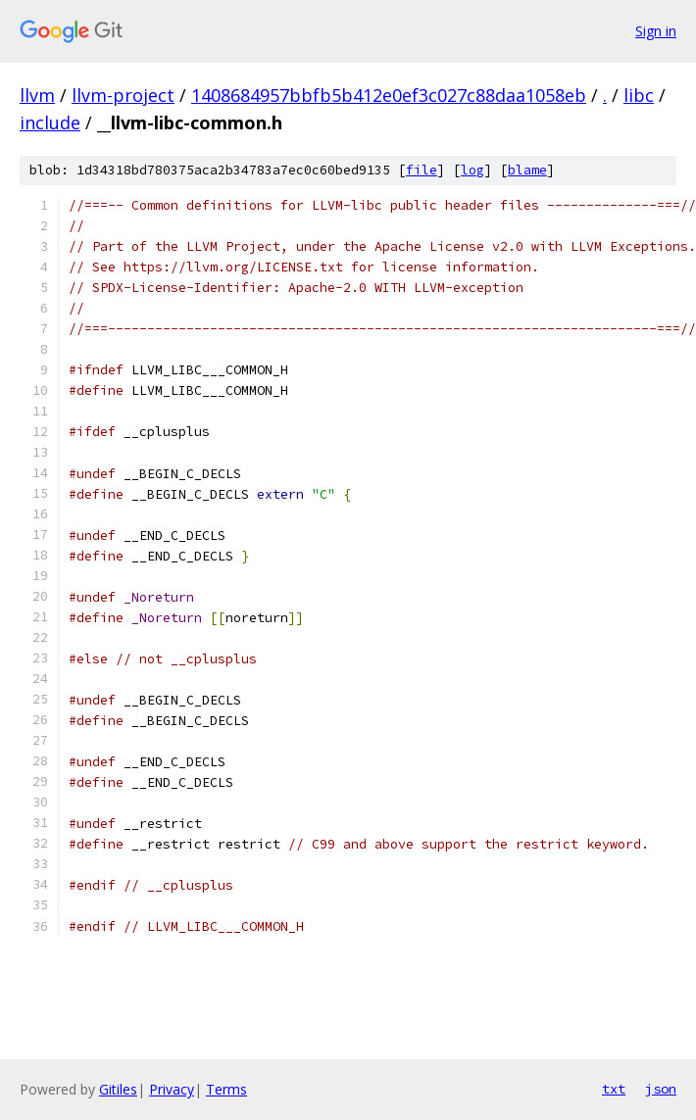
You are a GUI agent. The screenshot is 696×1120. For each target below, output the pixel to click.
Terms (226, 1089)
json (660, 1088)
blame (527, 170)
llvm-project (123, 95)
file (421, 170)
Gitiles (118, 1089)
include (50, 122)
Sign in (655, 31)
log (472, 170)
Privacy (171, 1089)
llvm (37, 95)
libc (638, 95)
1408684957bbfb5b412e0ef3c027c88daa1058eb (388, 95)
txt (613, 1088)
